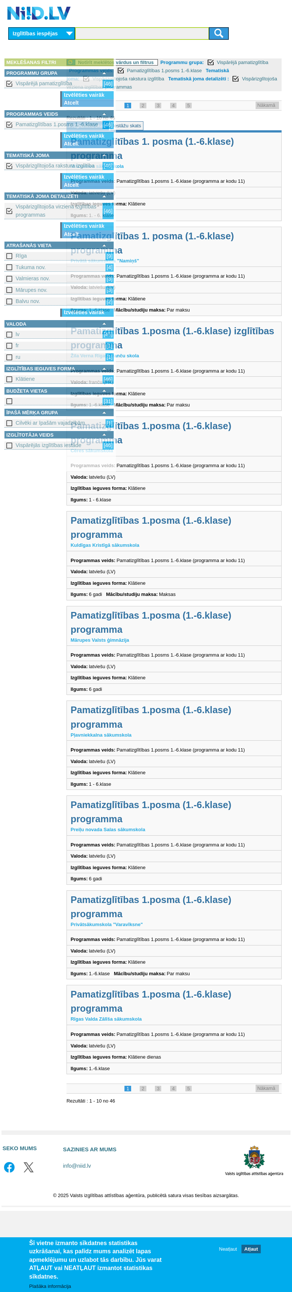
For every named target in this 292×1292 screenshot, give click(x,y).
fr (17, 345)
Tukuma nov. (31, 267)
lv (17, 334)
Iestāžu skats (182, 134)
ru (18, 357)
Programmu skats (143, 134)
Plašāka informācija (50, 1286)
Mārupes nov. (32, 290)
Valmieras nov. (33, 278)
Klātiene (25, 379)
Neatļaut (228, 1249)
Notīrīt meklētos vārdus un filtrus (171, 62)
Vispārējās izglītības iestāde (48, 445)
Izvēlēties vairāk (84, 95)
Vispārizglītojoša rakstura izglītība (55, 166)
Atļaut (251, 1249)
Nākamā (266, 113)
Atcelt (71, 103)
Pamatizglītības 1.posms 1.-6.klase (57, 124)
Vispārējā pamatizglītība (44, 83)
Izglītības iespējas (35, 33)
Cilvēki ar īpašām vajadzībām (50, 423)
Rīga (21, 256)
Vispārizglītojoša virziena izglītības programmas (56, 210)
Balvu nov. (28, 301)
